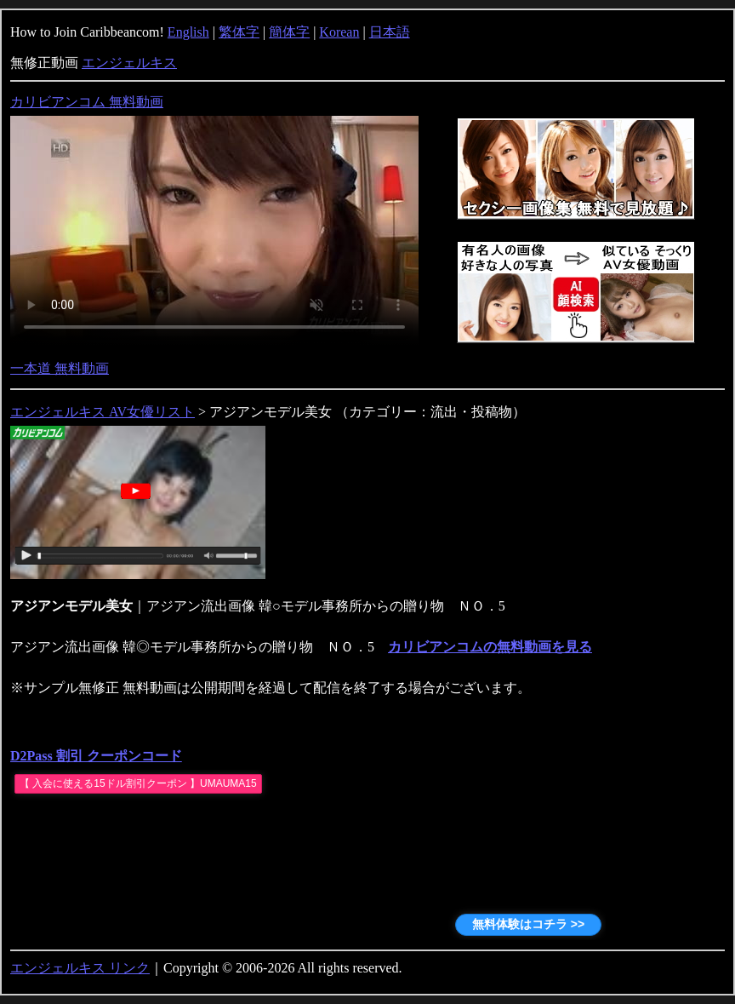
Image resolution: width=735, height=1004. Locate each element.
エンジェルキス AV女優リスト (102, 411)
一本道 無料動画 (59, 368)
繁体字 (239, 32)
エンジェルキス (129, 62)
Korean (339, 32)
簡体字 (289, 32)
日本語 (389, 32)
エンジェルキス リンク (80, 968)
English (188, 32)
